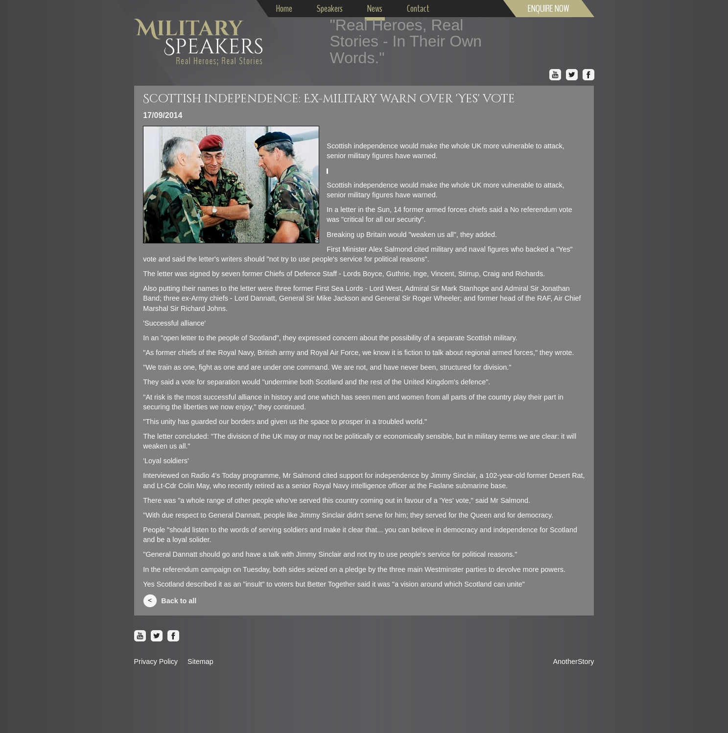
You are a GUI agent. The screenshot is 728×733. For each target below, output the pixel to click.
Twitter (572, 75)
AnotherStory (573, 661)
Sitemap (200, 661)
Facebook (588, 75)
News (374, 8)
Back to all (178, 601)
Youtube (555, 75)
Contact (418, 8)
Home (284, 8)
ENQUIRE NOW (548, 8)
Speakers (330, 8)
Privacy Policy (156, 661)
